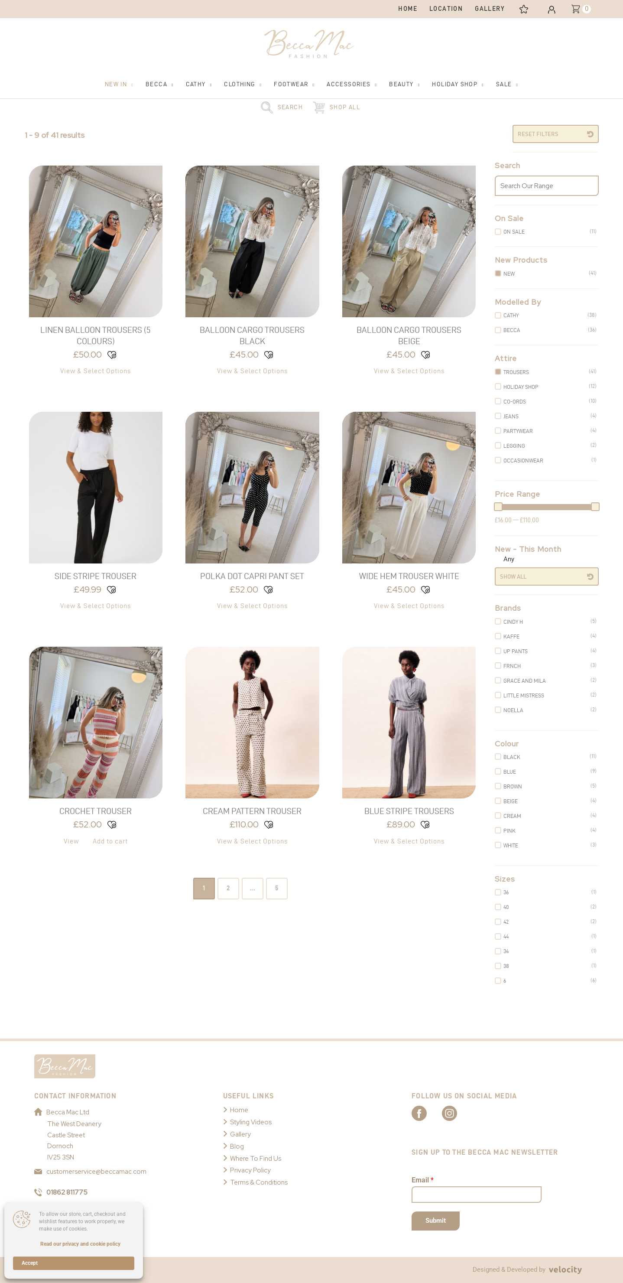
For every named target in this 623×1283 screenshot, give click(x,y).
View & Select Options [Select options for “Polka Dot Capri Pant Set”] (252, 605)
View (71, 841)
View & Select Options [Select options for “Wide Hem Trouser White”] (409, 605)
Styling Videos (251, 1122)
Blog (237, 1146)
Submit (435, 1220)
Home (239, 1110)
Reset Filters (538, 133)
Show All (513, 576)
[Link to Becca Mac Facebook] (427, 1112)
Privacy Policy (250, 1170)
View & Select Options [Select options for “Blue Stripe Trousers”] (409, 841)
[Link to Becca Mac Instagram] (457, 1112)
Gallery (240, 1134)
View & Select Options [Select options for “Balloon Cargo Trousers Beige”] (409, 370)
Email (423, 1180)
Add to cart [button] (110, 841)
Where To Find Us (255, 1158)
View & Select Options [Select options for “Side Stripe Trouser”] (95, 605)
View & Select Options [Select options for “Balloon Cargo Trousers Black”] (252, 370)
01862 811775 (61, 1192)
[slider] (498, 506)
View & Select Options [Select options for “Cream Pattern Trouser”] (252, 841)
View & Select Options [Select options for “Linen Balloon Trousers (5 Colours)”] (95, 370)
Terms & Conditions (259, 1182)
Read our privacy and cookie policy (80, 1244)
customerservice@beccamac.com (90, 1171)
